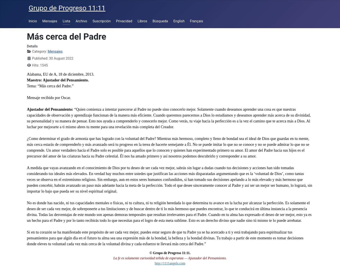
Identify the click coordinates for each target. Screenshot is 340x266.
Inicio (33, 21)
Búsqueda (160, 21)
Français (196, 21)
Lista (66, 21)
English (179, 21)
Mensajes (49, 21)
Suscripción (102, 21)
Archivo (81, 21)
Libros (142, 21)
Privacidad (124, 21)
